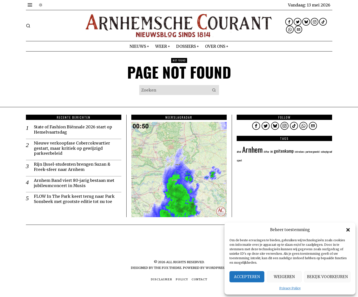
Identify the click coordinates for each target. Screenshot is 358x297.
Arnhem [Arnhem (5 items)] (252, 149)
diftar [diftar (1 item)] (266, 151)
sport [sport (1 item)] (239, 160)
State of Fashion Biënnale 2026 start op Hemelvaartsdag (73, 129)
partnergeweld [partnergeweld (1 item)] (312, 151)
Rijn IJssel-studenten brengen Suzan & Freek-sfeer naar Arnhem (72, 167)
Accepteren (247, 276)
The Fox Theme (167, 268)
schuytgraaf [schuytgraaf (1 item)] (326, 151)
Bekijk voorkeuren (327, 276)
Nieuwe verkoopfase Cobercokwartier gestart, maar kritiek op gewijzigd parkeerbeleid (72, 148)
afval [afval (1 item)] (239, 151)
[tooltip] (289, 22)
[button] (348, 229)
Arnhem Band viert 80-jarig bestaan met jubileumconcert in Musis (74, 183)
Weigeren (284, 276)
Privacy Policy (290, 288)
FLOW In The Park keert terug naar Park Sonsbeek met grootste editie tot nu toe (74, 199)
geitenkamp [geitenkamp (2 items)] (284, 151)
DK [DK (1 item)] (271, 151)
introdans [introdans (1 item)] (299, 151)
